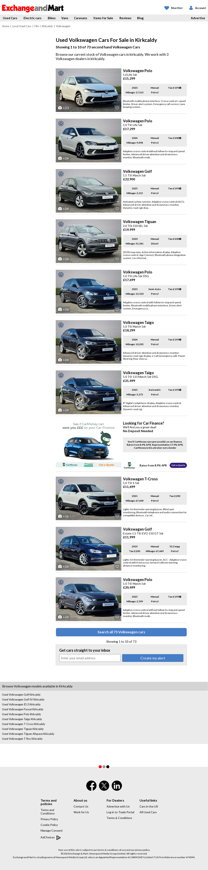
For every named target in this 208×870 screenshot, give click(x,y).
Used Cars (10, 18)
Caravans (80, 18)
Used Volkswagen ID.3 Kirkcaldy (21, 704)
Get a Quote (178, 465)
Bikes (52, 18)
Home (5, 26)
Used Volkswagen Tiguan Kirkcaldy (23, 729)
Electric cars (32, 18)
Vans (64, 18)
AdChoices (51, 837)
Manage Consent (52, 830)
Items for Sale (103, 18)
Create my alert (152, 658)
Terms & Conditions (119, 818)
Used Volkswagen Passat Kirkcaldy (22, 709)
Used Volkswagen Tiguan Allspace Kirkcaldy (28, 733)
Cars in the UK (149, 806)
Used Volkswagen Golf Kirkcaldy (21, 694)
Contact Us (81, 806)
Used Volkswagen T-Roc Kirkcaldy (22, 738)
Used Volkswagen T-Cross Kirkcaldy (23, 724)
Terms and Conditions (48, 811)
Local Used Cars (21, 26)
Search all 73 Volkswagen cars (121, 632)
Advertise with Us (118, 806)
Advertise (198, 18)
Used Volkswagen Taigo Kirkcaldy (22, 719)
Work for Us (81, 812)
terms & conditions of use (112, 849)
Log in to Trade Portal (120, 812)
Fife (36, 26)
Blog (140, 18)
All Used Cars (148, 812)
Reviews (125, 18)
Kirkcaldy (47, 26)
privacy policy (142, 849)
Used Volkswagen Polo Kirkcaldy (21, 714)
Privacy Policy (49, 819)
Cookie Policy (49, 824)
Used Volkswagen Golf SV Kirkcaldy (23, 699)
